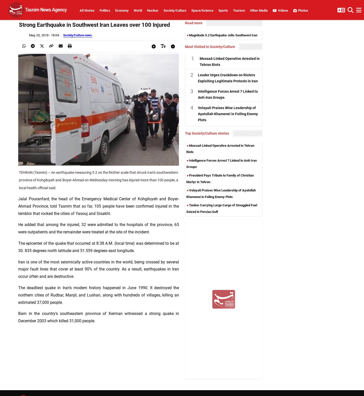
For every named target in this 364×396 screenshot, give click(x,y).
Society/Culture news (78, 35)
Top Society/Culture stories (207, 133)
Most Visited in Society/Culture (210, 47)
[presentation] (24, 46)
